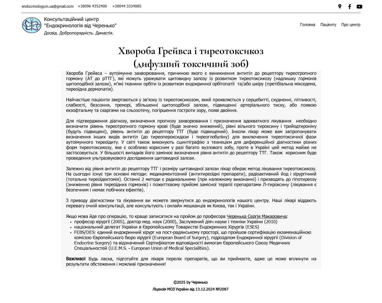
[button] (328, 25)
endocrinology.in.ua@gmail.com (47, 6)
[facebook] (349, 6)
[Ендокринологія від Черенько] (359, 6)
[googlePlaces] (339, 6)
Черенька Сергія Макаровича (257, 216)
